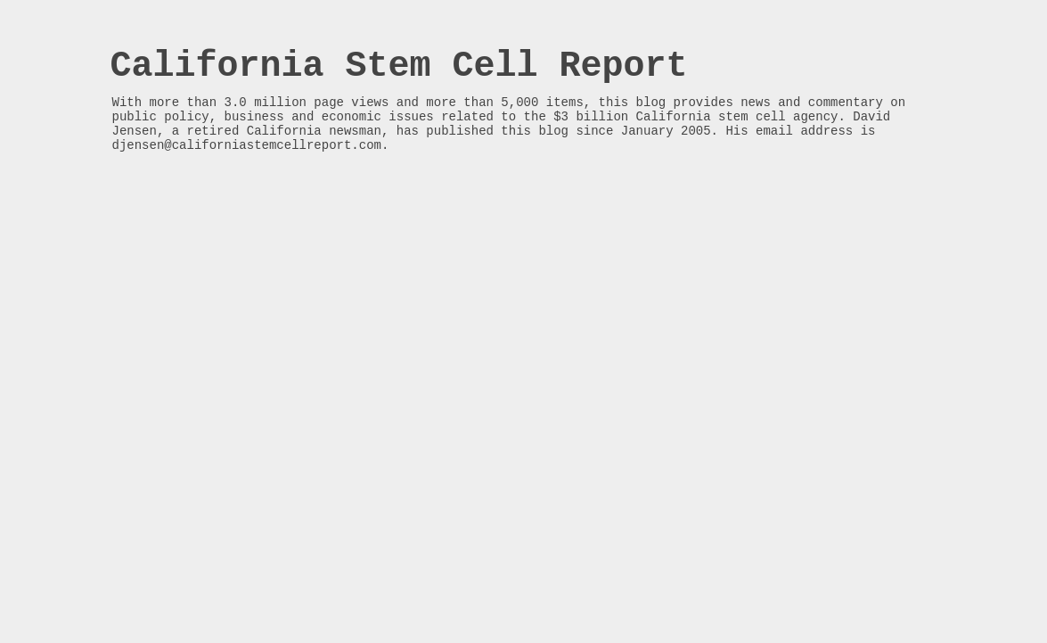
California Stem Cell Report (399, 66)
